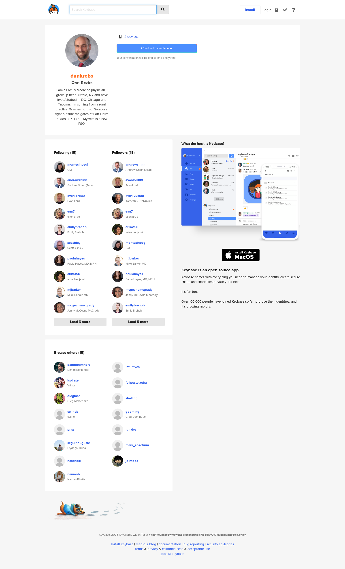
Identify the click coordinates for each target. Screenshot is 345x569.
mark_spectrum (137, 445)
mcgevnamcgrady (80, 305)
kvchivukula (135, 195)
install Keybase (122, 544)
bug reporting (193, 544)
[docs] (293, 10)
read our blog (146, 544)
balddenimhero (79, 364)
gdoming (132, 411)
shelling (132, 398)
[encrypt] (276, 10)
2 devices (131, 36)
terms (139, 548)
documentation (170, 544)
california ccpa (172, 548)
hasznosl (74, 460)
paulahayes (76, 258)
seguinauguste (78, 442)
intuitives (133, 367)
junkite (131, 429)
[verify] (285, 10)
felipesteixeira (136, 382)
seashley (74, 242)
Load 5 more (80, 321)
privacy (152, 548)
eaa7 (71, 211)
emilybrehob (77, 227)
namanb (73, 474)
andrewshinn (77, 180)
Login (267, 10)
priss (71, 429)
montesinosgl (77, 164)
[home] (53, 8)
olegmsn (74, 396)
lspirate (73, 380)
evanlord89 (76, 195)
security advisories (220, 544)
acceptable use (198, 548)
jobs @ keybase (172, 553)
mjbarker (74, 289)
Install (250, 9)
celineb (72, 411)
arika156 (73, 274)
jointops (132, 460)
